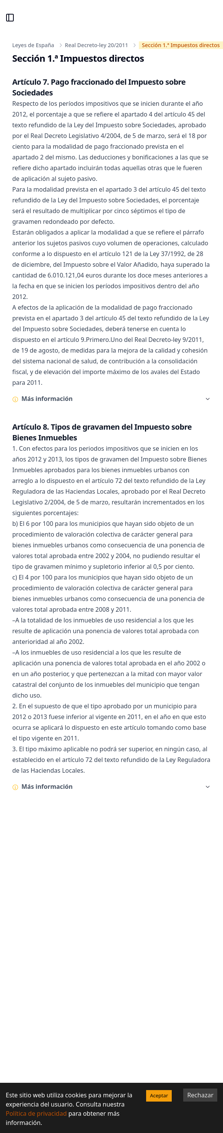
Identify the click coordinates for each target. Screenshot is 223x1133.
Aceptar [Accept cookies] (159, 1095)
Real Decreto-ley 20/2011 (97, 45)
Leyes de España (33, 45)
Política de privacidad (36, 1113)
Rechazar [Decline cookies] (200, 1095)
